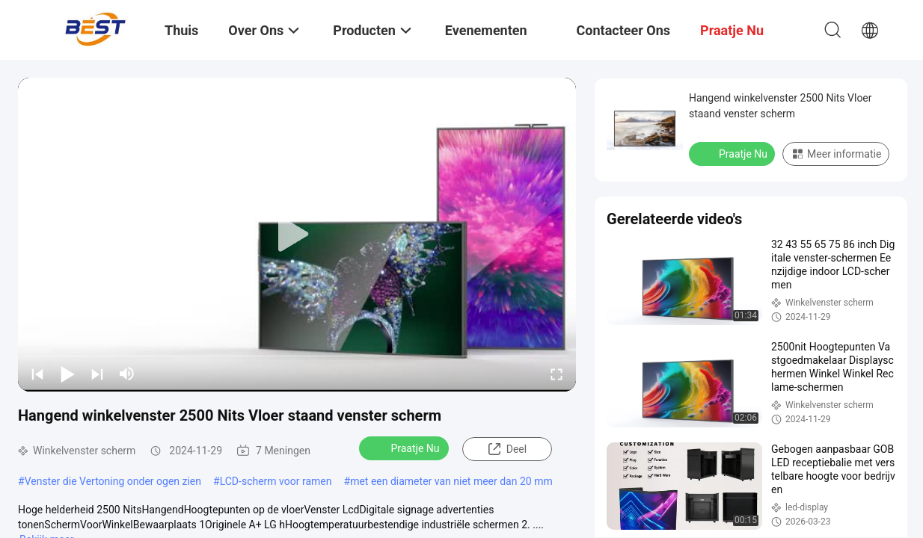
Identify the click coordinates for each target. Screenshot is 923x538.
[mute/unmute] (127, 373)
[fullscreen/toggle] (556, 373)
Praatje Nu (405, 447)
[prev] (37, 373)
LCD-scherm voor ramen (276, 481)
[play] (297, 234)
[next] (97, 373)
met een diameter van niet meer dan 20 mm (451, 481)
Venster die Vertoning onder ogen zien (113, 481)
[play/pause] (67, 373)
